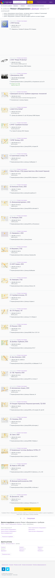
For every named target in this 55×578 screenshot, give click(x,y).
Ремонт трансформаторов (6, 533)
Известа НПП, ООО (17, 465)
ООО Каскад (14, 23)
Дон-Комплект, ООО (17, 357)
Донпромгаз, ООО (16, 75)
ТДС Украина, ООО (17, 372)
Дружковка (3, 550)
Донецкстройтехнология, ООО (21, 481)
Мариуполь (40, 547)
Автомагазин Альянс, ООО (19, 388)
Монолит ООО (15, 326)
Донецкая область (10, 543)
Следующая (31, 518)
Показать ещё (27, 509)
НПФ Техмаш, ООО (16, 140)
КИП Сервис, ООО (17, 264)
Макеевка (21, 550)
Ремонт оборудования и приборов (14, 524)
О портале (11, 564)
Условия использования (27, 564)
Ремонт (3, 524)
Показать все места (6, 554)
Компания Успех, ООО (18, 186)
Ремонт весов (31, 529)
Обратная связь (5, 564)
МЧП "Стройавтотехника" (19, 124)
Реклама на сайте (17, 564)
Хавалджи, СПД (16, 279)
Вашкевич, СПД (16, 248)
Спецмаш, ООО (16, 419)
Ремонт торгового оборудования (8, 529)
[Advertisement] (27, 44)
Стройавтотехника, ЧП (18, 295)
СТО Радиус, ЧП (16, 310)
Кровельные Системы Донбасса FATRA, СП (25, 450)
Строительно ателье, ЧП (18, 155)
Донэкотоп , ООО (16, 496)
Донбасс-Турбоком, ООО (19, 341)
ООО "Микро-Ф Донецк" (18, 60)
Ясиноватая (40, 550)
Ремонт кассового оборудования (36, 531)
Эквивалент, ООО (16, 233)
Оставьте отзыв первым (22, 21)
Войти (51, 2)
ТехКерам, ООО (16, 217)
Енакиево (21, 547)
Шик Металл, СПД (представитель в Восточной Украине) (29, 171)
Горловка (3, 547)
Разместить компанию (41, 2)
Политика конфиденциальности (39, 564)
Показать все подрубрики (7, 536)
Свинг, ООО (14, 434)
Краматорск (21, 549)
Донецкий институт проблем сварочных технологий (28, 93)
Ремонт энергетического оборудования (37, 527)
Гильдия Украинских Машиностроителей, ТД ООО (28, 403)
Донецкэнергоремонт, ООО (20, 202)
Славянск (40, 549)
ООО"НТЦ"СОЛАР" (16, 109)
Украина (3, 543)
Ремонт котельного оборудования (8, 531)
